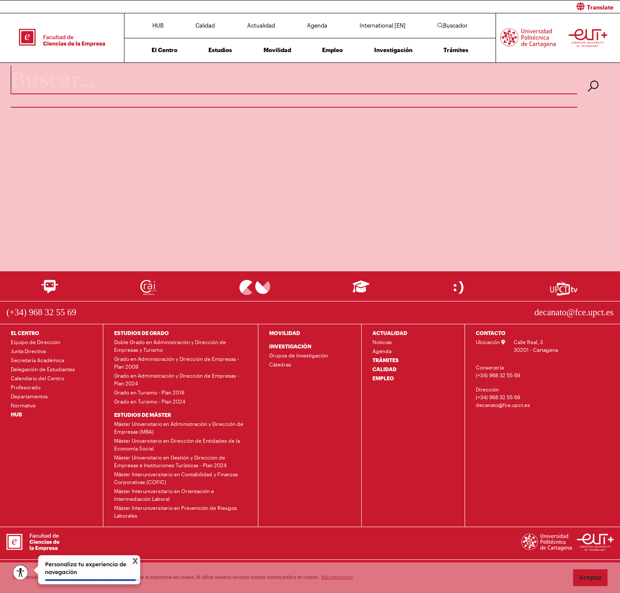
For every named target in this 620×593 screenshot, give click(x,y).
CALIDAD (384, 369)
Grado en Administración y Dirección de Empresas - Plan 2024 (176, 379)
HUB (158, 25)
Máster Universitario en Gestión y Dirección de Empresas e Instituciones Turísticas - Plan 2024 (170, 461)
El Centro (164, 50)
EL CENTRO (25, 333)
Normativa (23, 405)
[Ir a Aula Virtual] (361, 290)
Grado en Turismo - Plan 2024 (149, 401)
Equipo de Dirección (35, 342)
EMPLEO (383, 378)
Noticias (382, 342)
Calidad (205, 25)
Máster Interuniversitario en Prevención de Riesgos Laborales (175, 511)
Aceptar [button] (590, 577)
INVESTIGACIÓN (290, 346)
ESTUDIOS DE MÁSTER (142, 415)
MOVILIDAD (284, 333)
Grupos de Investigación (298, 355)
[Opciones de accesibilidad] (20, 572)
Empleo (332, 50)
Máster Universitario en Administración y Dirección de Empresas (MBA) (178, 428)
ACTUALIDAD (389, 333)
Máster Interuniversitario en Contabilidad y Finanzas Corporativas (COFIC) (176, 478)
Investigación (393, 50)
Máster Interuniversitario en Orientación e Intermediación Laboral (164, 495)
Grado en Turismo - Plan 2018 (149, 392)
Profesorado (25, 387)
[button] (468, 6)
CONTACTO (490, 333)
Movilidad (277, 50)
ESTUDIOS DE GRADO (141, 333)
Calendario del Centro (37, 378)
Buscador (452, 25)
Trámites (455, 50)
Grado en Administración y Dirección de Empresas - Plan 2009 (176, 362)
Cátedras (280, 364)
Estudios (220, 50)
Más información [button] (337, 577)
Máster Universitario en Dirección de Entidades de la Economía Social (177, 444)
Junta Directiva (28, 351)
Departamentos (29, 396)
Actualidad (261, 25)
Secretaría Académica (37, 360)
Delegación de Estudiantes (43, 369)
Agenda (317, 25)
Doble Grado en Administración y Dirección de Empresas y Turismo (170, 346)
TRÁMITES (385, 360)
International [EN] (383, 25)
